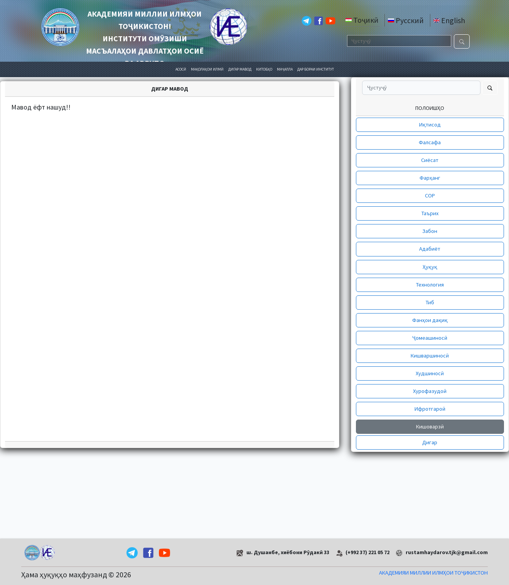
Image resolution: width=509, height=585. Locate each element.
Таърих (429, 213)
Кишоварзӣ (430, 426)
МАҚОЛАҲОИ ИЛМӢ (207, 69)
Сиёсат (429, 160)
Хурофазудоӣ (430, 391)
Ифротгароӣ (430, 408)
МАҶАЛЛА (285, 69)
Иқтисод (430, 124)
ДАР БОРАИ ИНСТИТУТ (315, 69)
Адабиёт (429, 248)
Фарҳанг (430, 177)
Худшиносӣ (430, 373)
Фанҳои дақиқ (430, 320)
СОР (430, 195)
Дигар (429, 442)
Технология (430, 284)
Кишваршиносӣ (430, 355)
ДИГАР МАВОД (239, 69)
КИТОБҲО (264, 69)
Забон (429, 231)
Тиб (430, 302)
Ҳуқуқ (430, 266)
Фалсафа (430, 142)
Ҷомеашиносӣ (429, 337)
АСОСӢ (180, 69)
